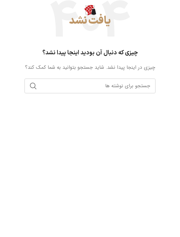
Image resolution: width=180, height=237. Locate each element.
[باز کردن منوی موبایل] (172, 9)
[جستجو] (90, 85)
